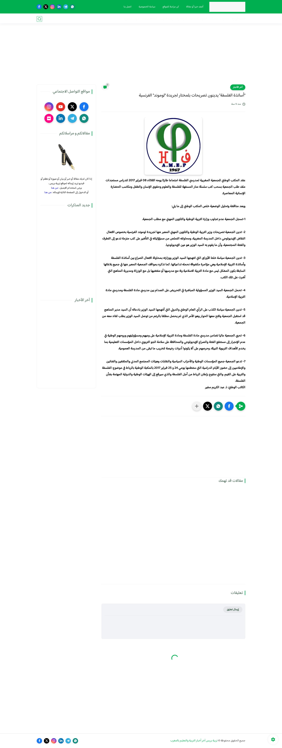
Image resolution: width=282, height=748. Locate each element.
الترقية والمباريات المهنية (173, 19)
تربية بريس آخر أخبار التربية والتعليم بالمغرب (194, 740)
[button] (229, 406)
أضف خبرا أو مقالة (194, 7)
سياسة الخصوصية (146, 7)
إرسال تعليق (233, 609)
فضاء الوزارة (238, 19)
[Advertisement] (141, 56)
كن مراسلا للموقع (170, 7)
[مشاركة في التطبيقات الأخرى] (196, 406)
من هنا (54, 188)
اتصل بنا (127, 7)
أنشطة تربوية (149, 19)
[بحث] (39, 19)
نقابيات (214, 19)
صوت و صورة (131, 19)
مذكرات (224, 19)
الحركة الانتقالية (198, 19)
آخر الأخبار (238, 87)
